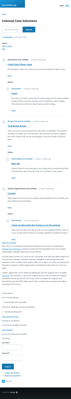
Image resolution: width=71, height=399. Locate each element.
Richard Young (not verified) (19, 121)
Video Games (7, 46)
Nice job (15, 163)
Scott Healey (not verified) (21, 159)
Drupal (13, 392)
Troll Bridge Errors (17, 126)
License (12, 193)
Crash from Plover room (20, 64)
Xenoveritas (8, 37)
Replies (10, 82)
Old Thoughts (7, 330)
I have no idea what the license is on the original (35, 225)
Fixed (14, 93)
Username (5, 343)
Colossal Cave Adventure (11, 249)
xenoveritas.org (9, 5)
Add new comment (9, 243)
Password (5, 353)
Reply (10, 76)
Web (3, 49)
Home (4, 14)
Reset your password (12, 375)
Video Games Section (10, 316)
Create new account (12, 373)
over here (6, 275)
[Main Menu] (64, 6)
